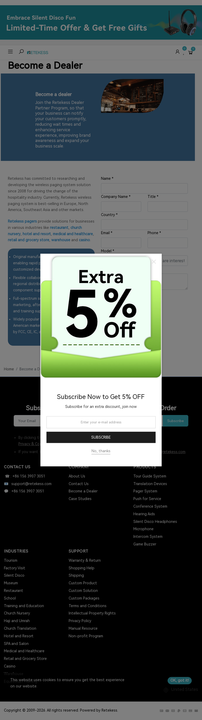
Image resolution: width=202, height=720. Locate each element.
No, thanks (101, 451)
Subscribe (101, 437)
